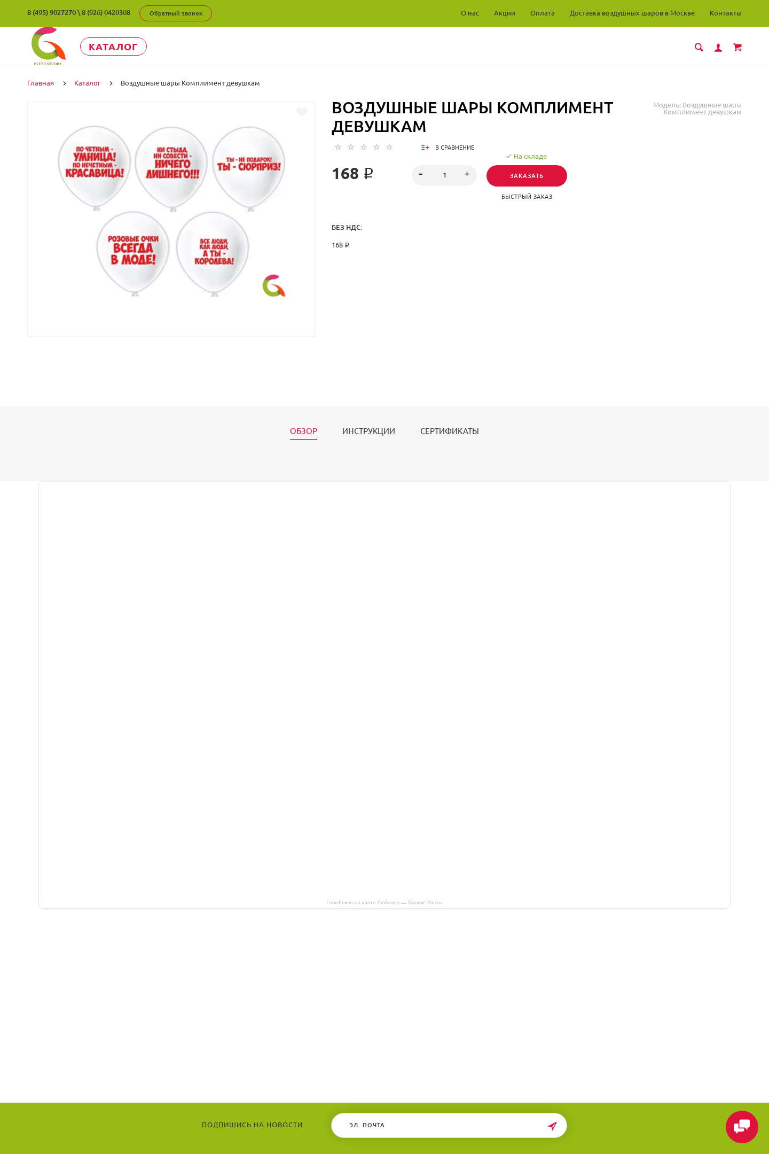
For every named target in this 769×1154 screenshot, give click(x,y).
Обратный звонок (176, 13)
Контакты (726, 13)
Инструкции (368, 431)
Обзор (303, 431)
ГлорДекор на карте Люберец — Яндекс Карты (384, 902)
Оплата (542, 13)
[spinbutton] (444, 175)
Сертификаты (449, 431)
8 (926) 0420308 (106, 12)
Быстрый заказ (528, 196)
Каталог (126, 46)
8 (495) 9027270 (51, 12)
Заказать (528, 175)
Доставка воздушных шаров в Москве (632, 13)
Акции (504, 13)
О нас (470, 13)
